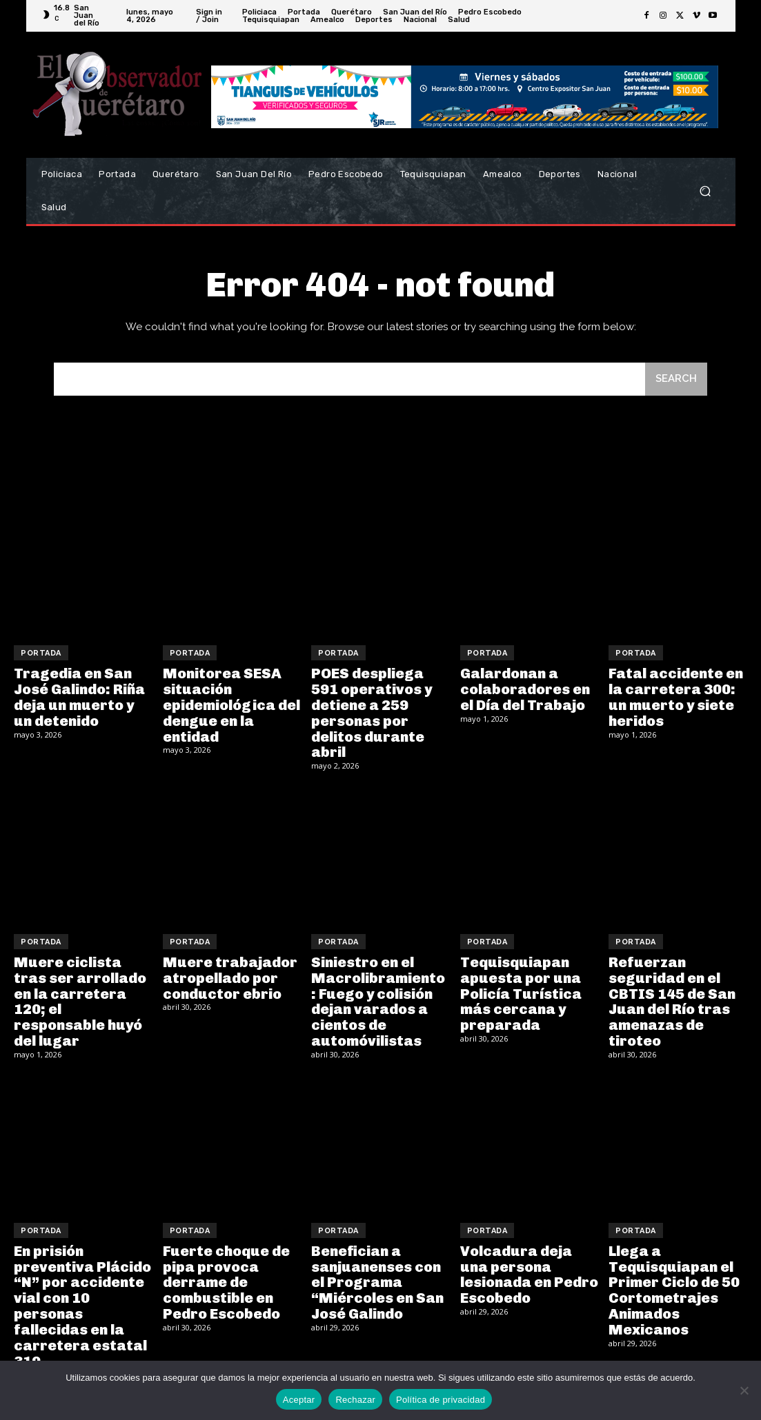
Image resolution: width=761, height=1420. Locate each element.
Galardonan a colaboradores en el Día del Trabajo (524, 688)
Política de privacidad (440, 1399)
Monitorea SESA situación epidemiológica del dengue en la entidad (231, 703)
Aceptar (299, 1399)
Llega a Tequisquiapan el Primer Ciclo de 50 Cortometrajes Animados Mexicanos (673, 1281)
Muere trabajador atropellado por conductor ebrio (229, 974)
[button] (705, 191)
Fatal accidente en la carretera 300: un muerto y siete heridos (674, 696)
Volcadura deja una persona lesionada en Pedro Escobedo (528, 1266)
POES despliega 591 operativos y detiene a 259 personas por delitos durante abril (369, 711)
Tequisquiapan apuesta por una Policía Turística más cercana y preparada (519, 989)
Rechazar (355, 1399)
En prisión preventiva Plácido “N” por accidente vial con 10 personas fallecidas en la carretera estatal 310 (81, 1296)
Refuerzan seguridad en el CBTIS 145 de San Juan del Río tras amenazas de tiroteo (670, 997)
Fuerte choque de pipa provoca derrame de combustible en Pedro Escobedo (225, 1273)
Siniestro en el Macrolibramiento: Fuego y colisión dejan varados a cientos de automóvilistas (379, 997)
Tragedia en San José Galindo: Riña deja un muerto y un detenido (83, 696)
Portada (41, 653)
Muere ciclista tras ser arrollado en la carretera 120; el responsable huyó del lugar (80, 997)
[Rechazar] (744, 1390)
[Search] (676, 379)
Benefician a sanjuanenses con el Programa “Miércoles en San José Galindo (376, 1273)
